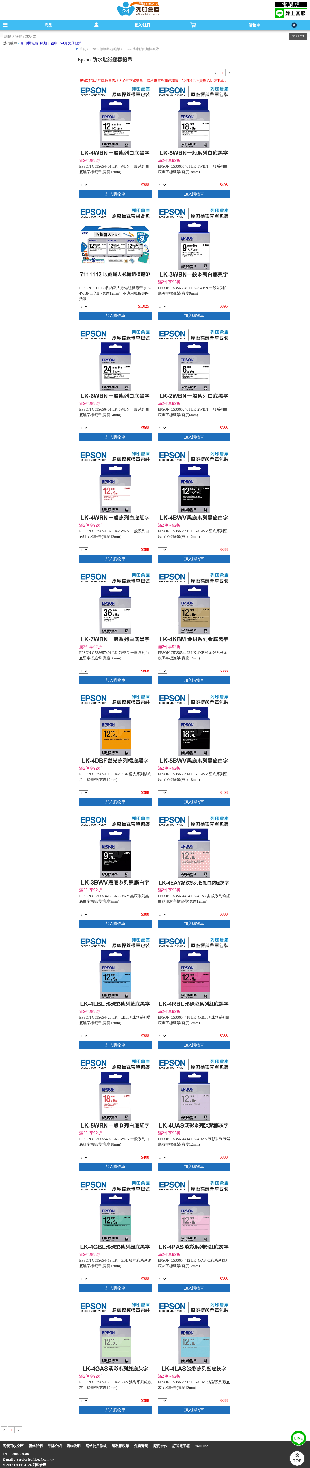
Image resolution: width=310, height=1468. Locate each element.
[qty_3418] (162, 428)
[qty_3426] (83, 1157)
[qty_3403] (83, 914)
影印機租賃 (29, 43)
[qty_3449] (83, 1400)
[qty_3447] (83, 792)
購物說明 (74, 1446)
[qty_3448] (162, 549)
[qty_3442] (162, 914)
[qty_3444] (83, 1279)
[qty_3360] (162, 185)
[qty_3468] (83, 671)
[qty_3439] (162, 671)
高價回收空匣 (13, 1446)
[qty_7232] (83, 306)
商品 (48, 25)
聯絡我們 (36, 1446)
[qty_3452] (162, 1279)
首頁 (82, 49)
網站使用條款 (96, 1446)
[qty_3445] (162, 1036)
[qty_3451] (162, 1400)
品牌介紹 (55, 1446)
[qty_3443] (83, 1036)
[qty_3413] (162, 306)
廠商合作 (160, 1446)
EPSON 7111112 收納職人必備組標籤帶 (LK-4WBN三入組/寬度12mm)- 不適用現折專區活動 (115, 293)
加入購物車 (115, 194)
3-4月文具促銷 (70, 43)
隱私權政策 (120, 1446)
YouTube (201, 1446)
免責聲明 (141, 1446)
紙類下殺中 (49, 43)
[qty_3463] (83, 549)
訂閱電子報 (181, 1446)
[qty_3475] (162, 792)
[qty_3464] (83, 185)
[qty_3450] (162, 1157)
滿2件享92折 (90, 160)
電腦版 (291, 4)
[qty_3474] (83, 428)
